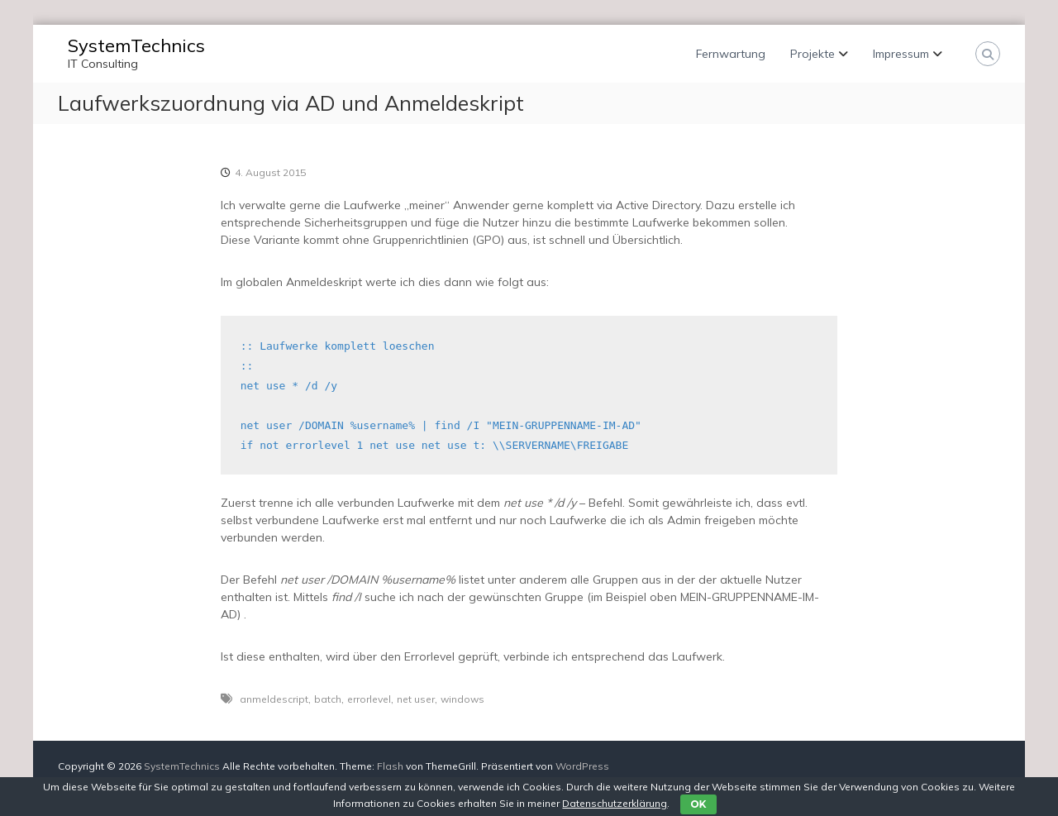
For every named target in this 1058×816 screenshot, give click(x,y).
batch (327, 699)
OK (698, 804)
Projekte (812, 53)
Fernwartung (730, 53)
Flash (390, 766)
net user (416, 699)
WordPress (582, 766)
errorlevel (369, 699)
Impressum (901, 53)
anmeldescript (274, 699)
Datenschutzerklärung (614, 803)
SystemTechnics (136, 45)
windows (462, 699)
